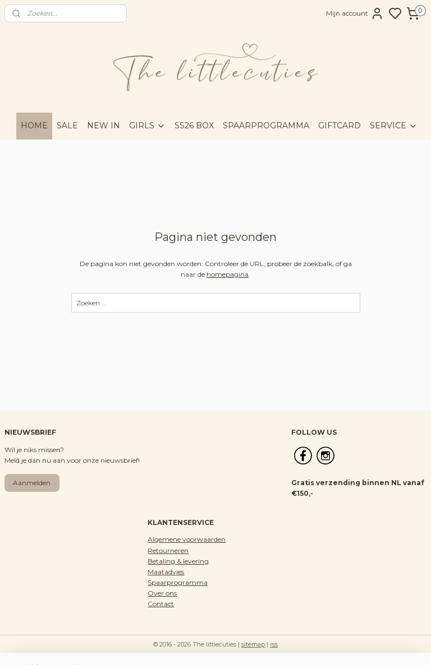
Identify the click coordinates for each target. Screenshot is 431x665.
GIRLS (147, 125)
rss (274, 644)
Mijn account (355, 13)
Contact (161, 603)
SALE (67, 125)
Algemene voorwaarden (187, 539)
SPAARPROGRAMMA (266, 125)
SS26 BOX (194, 125)
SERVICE (394, 125)
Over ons (162, 593)
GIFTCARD (339, 125)
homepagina (228, 274)
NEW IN (103, 125)
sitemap (253, 644)
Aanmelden (32, 482)
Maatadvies (166, 572)
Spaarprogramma (178, 582)
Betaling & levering (178, 561)
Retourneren (168, 550)
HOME (34, 125)
